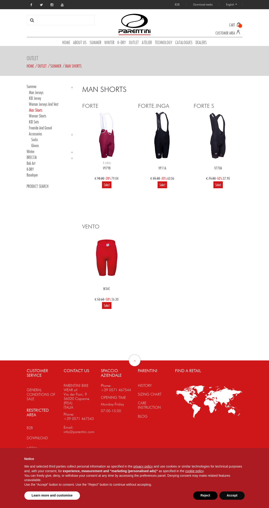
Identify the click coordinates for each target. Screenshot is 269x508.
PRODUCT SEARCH (37, 186)
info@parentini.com (79, 432)
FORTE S (204, 106)
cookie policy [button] (194, 471)
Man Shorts (73, 65)
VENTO (90, 226)
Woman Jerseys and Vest (43, 104)
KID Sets (34, 121)
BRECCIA (32, 157)
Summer (55, 65)
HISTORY (145, 385)
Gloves (35, 145)
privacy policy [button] (143, 466)
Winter (30, 151)
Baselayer (32, 174)
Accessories (35, 133)
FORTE (90, 106)
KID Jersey (35, 98)
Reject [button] (205, 495)
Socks (34, 139)
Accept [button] (232, 495)
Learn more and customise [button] (52, 495)
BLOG (142, 416)
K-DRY (30, 169)
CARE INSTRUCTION (149, 405)
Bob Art (31, 163)
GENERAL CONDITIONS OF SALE (41, 394)
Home (30, 65)
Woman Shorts (37, 115)
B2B (30, 428)
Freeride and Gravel (40, 127)
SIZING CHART (149, 394)
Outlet (42, 65)
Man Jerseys (36, 92)
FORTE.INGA (153, 106)
